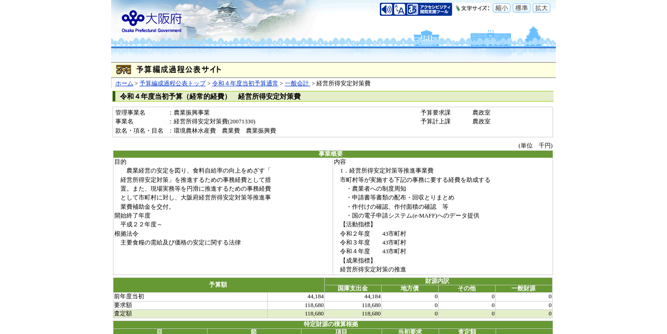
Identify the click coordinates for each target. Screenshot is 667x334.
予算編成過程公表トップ (172, 83)
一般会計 (297, 83)
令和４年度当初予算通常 (245, 83)
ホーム (124, 83)
